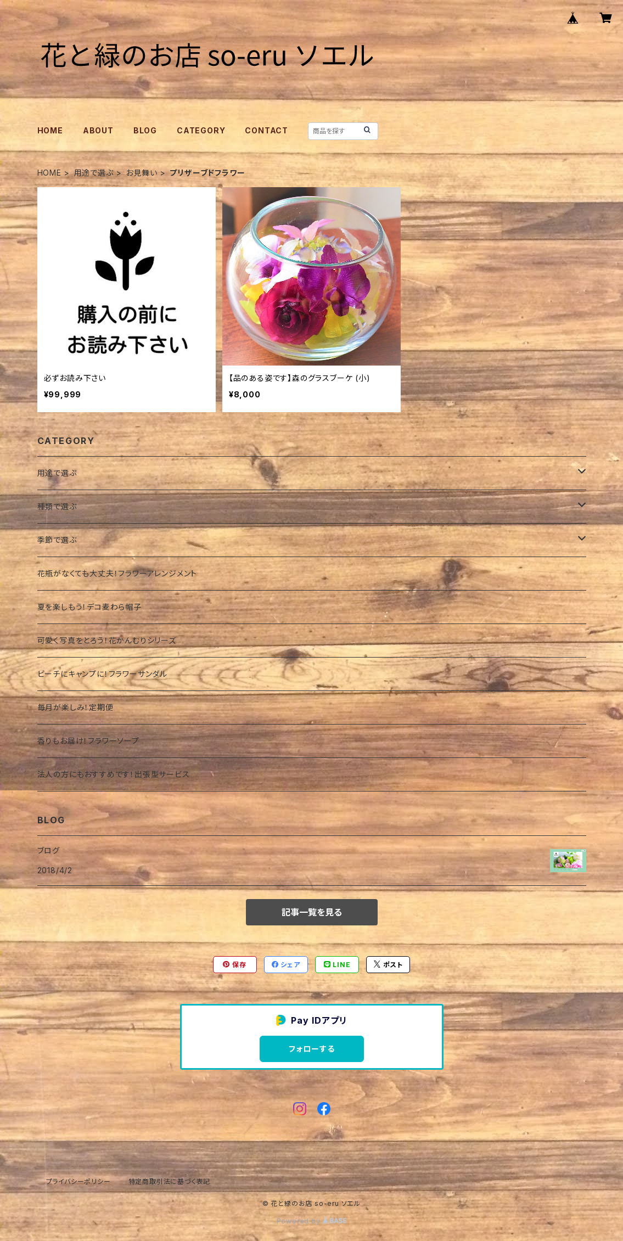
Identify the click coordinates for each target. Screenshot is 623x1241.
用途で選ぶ (94, 172)
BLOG (145, 130)
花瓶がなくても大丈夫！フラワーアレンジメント (117, 573)
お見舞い (141, 172)
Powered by (312, 1221)
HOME (50, 130)
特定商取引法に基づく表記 (169, 1181)
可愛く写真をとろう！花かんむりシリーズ (106, 640)
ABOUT (98, 130)
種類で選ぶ (57, 506)
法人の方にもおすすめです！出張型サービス (113, 774)
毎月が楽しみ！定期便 (75, 707)
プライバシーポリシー (78, 1181)
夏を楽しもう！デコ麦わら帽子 (89, 606)
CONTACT (266, 130)
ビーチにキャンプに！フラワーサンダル (102, 673)
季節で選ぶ (57, 539)
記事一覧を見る (312, 912)
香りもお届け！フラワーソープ (88, 740)
